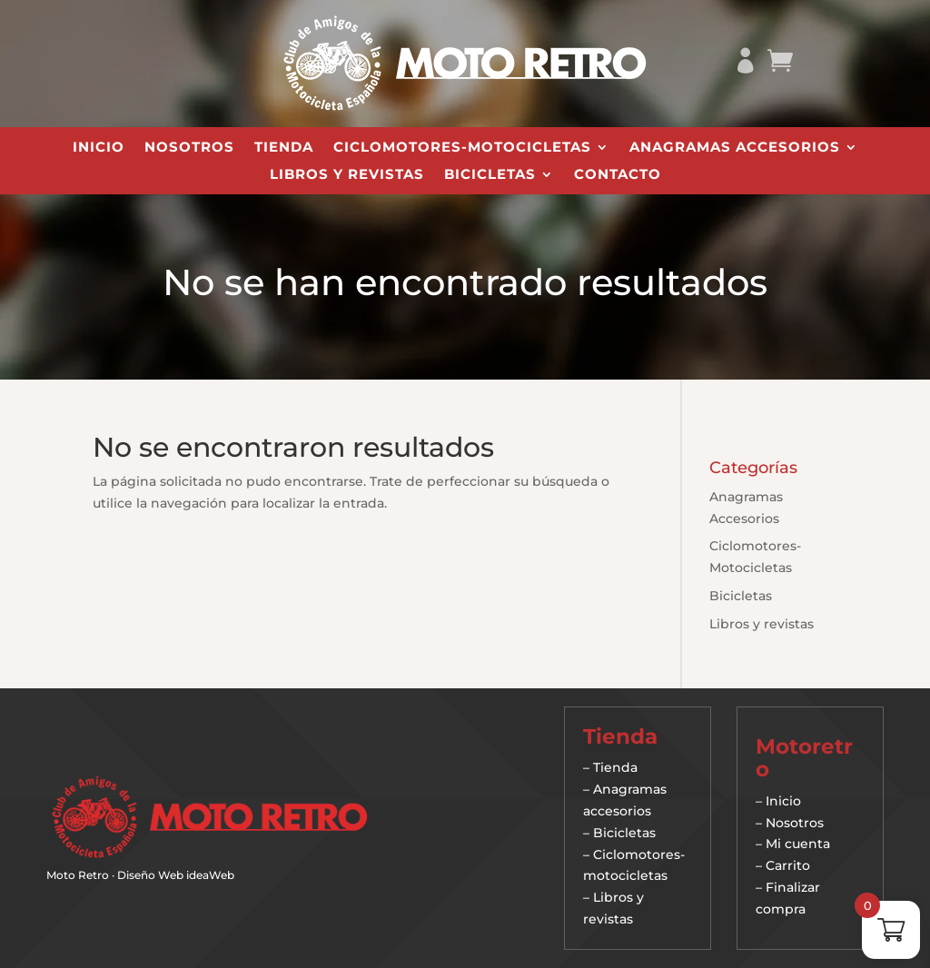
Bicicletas (490, 175)
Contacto (617, 175)
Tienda (283, 148)
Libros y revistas (347, 175)
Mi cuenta (798, 843)
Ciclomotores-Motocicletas (462, 148)
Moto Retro (77, 875)
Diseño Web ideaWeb (175, 875)
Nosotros (189, 148)
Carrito (788, 865)
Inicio (98, 148)
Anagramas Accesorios (734, 148)
